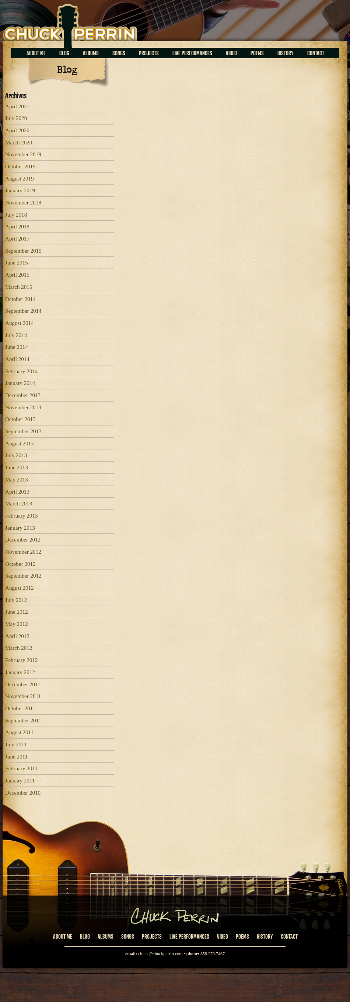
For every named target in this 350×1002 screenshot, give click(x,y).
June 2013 (16, 467)
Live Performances (192, 53)
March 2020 (18, 143)
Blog (64, 53)
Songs (118, 53)
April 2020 (17, 130)
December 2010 (23, 793)
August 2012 (19, 588)
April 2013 (17, 492)
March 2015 (18, 287)
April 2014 (17, 359)
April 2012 (17, 636)
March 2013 (18, 504)
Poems (257, 53)
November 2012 (23, 552)
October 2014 (20, 299)
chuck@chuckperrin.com (160, 953)
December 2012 (23, 540)
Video (231, 53)
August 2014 (19, 323)
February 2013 (21, 516)
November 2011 (23, 696)
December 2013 (23, 395)
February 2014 (21, 371)
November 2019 (23, 154)
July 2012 (16, 600)
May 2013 (16, 480)
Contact (315, 53)
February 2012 (21, 660)
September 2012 (23, 576)
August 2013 (19, 443)
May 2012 (16, 624)
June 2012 (16, 612)
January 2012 (20, 672)
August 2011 (19, 732)
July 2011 (16, 744)
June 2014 (16, 347)
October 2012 (20, 564)
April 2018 (17, 227)
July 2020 (16, 118)
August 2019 (19, 179)
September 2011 (23, 721)
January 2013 (20, 528)
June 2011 (16, 757)
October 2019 (20, 166)
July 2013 (16, 455)
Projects (149, 53)
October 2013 (20, 419)
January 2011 (20, 781)
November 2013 (23, 407)
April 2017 (17, 239)
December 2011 (23, 684)
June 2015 (16, 263)
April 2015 (17, 275)
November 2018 (23, 203)
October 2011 (20, 708)
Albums (91, 53)
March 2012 (18, 648)
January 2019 (20, 190)
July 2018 (16, 215)
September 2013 (23, 431)
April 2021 (17, 106)
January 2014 (20, 383)
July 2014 (16, 335)
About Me (36, 53)
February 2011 (21, 768)
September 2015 (23, 251)
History (285, 53)
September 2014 (23, 311)
